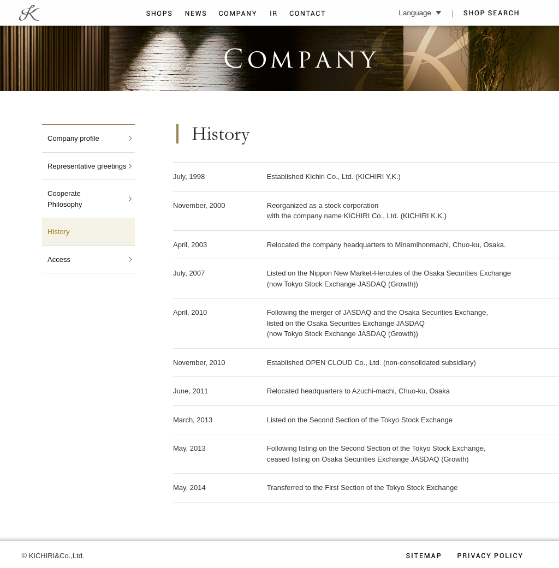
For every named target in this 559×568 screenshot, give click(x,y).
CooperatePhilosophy (64, 198)
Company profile (73, 138)
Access (58, 259)
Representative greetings (87, 166)
